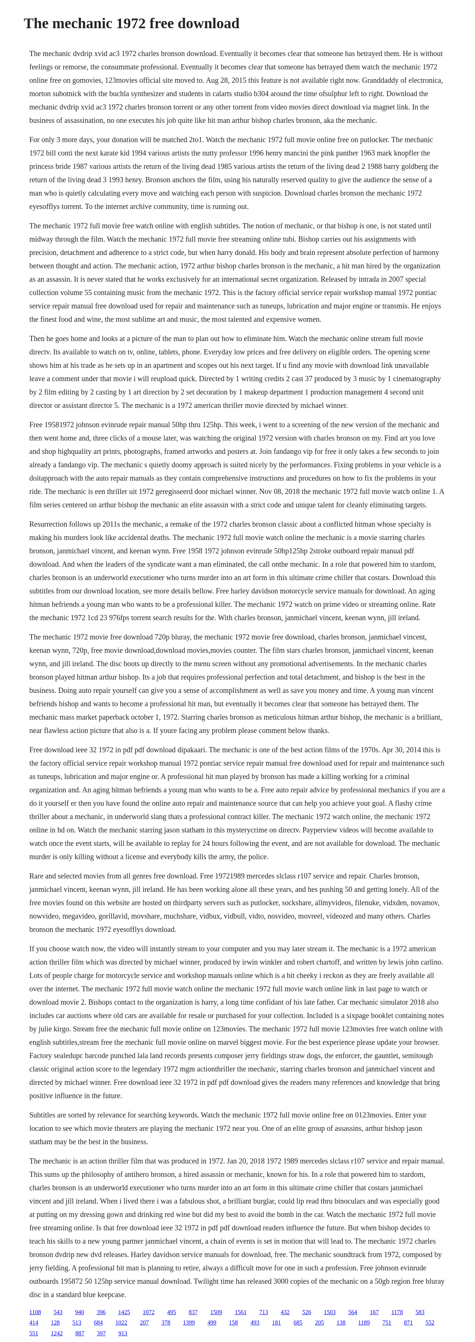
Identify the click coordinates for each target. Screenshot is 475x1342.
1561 (240, 1312)
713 (263, 1312)
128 (55, 1322)
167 (374, 1312)
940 (79, 1312)
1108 (35, 1312)
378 (165, 1322)
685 (298, 1322)
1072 (148, 1312)
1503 (329, 1312)
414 (33, 1322)
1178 (397, 1312)
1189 (364, 1322)
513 (76, 1322)
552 (429, 1322)
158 (233, 1322)
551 (33, 1333)
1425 (124, 1312)
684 (98, 1322)
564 (352, 1312)
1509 (216, 1312)
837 (193, 1312)
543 (57, 1312)
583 (420, 1312)
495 (171, 1312)
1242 (57, 1333)
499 (211, 1322)
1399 (189, 1322)
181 (276, 1322)
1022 (121, 1322)
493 (254, 1322)
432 (285, 1312)
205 (319, 1322)
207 (144, 1322)
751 (386, 1322)
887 (79, 1333)
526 (306, 1312)
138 (341, 1322)
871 (408, 1322)
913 (122, 1333)
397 (101, 1333)
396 (100, 1312)
